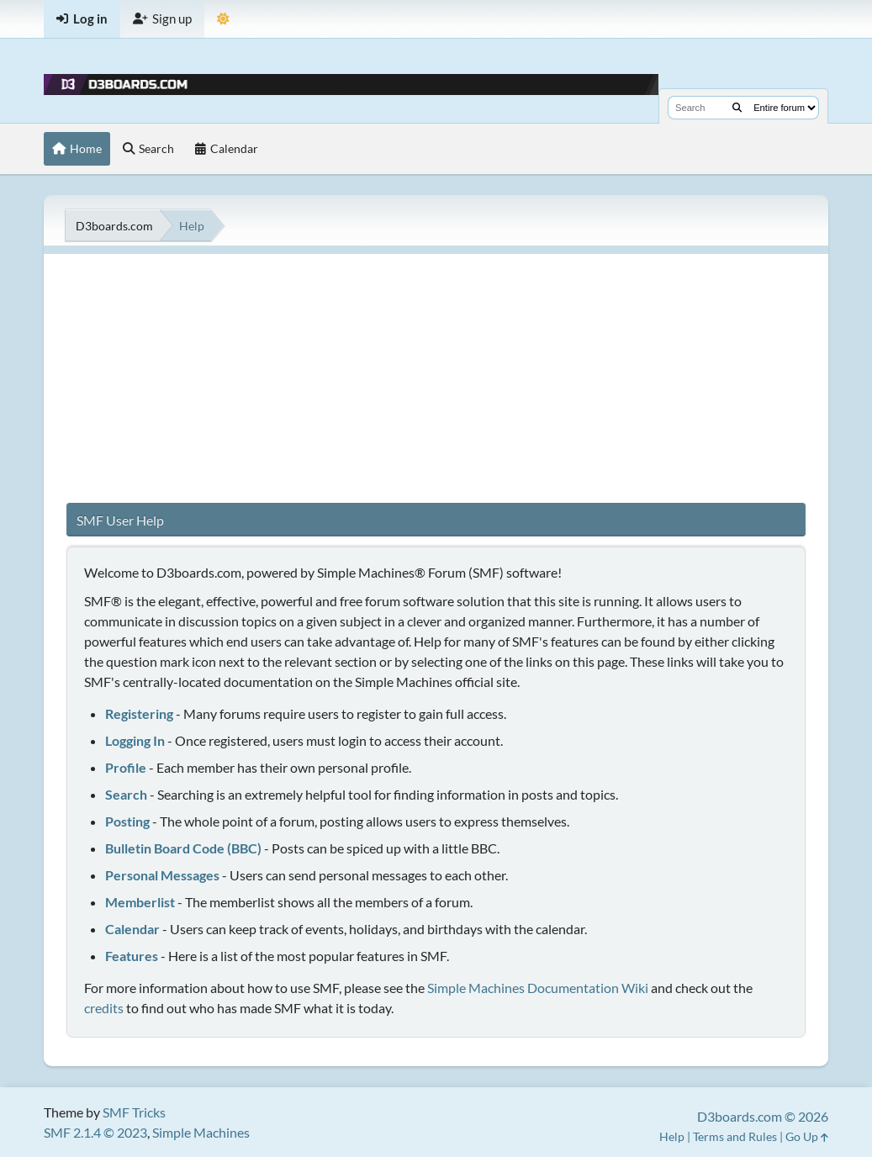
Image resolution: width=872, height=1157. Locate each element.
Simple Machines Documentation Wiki (537, 988)
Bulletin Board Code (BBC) (183, 848)
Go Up (806, 1136)
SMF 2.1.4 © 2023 (95, 1132)
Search (126, 794)
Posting (127, 821)
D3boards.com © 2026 (762, 1116)
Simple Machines (201, 1132)
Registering (139, 713)
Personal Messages (162, 875)
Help (671, 1136)
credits (104, 1008)
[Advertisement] (436, 371)
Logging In (135, 740)
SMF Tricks (134, 1112)
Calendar (132, 929)
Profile (125, 767)
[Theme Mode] (223, 19)
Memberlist (140, 902)
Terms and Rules (735, 1136)
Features (131, 956)
